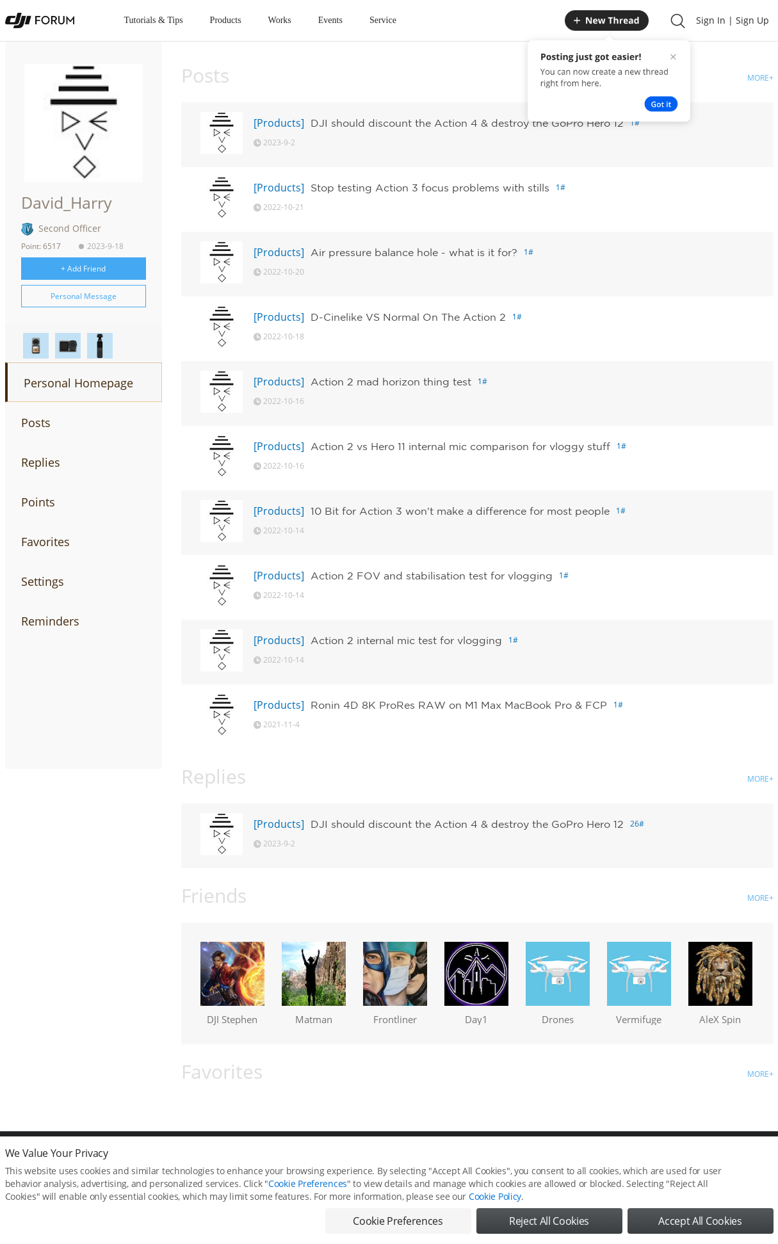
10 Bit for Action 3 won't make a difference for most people (460, 511)
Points (38, 502)
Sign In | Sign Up (732, 20)
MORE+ (760, 77)
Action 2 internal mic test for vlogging (406, 640)
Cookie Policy (495, 1217)
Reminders (50, 621)
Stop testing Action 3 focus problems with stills (430, 187)
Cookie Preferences (307, 1204)
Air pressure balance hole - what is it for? (414, 252)
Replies (40, 462)
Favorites (45, 541)
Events (330, 20)
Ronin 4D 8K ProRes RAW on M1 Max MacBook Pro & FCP (459, 705)
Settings (42, 581)
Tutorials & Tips (153, 20)
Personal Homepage (78, 383)
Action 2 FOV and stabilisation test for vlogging (432, 575)
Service (382, 20)
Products (225, 20)
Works (279, 20)
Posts (36, 422)
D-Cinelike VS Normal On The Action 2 (408, 317)
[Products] (279, 123)
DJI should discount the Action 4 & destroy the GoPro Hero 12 (467, 123)
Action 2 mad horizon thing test (391, 381)
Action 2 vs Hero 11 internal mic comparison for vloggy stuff (460, 446)
